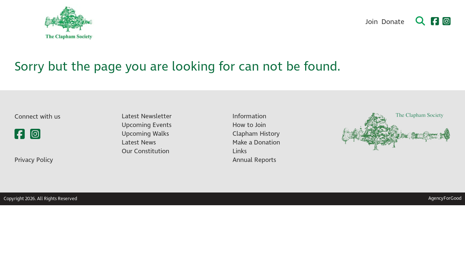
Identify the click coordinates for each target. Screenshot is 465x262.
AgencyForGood (444, 198)
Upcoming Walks (145, 134)
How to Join (249, 125)
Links (239, 151)
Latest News (139, 142)
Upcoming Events (146, 125)
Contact (343, 22)
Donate (392, 22)
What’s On (157, 22)
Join (371, 22)
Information (249, 116)
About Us (244, 22)
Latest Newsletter (146, 116)
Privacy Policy (34, 160)
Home (121, 22)
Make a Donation (256, 142)
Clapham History (295, 22)
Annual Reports (254, 160)
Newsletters (201, 22)
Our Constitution (145, 151)
